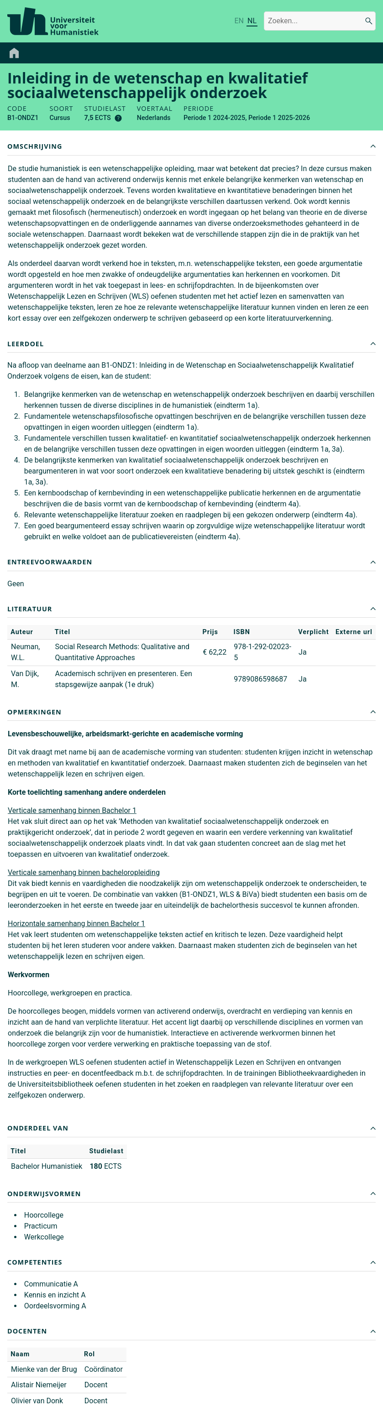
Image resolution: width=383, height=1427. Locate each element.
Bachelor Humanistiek (46, 1166)
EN (239, 20)
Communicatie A (51, 1284)
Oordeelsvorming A (55, 1306)
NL (252, 20)
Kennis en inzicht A (55, 1295)
